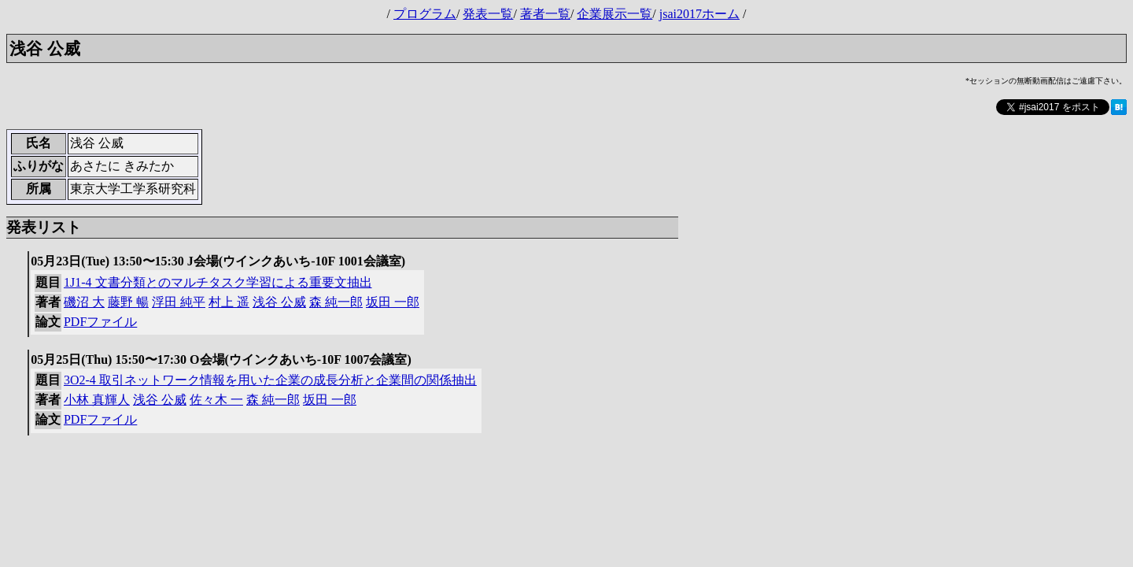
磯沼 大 (84, 302)
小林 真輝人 (97, 399)
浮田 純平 (178, 302)
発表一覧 (488, 13)
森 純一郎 (336, 302)
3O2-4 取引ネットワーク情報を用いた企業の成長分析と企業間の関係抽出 (270, 380)
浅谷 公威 (279, 302)
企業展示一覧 (614, 13)
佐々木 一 (216, 399)
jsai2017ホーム (699, 13)
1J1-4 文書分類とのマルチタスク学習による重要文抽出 (218, 282)
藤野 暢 (128, 302)
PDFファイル (100, 321)
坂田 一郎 (392, 302)
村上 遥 (229, 302)
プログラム (424, 13)
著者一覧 (545, 13)
